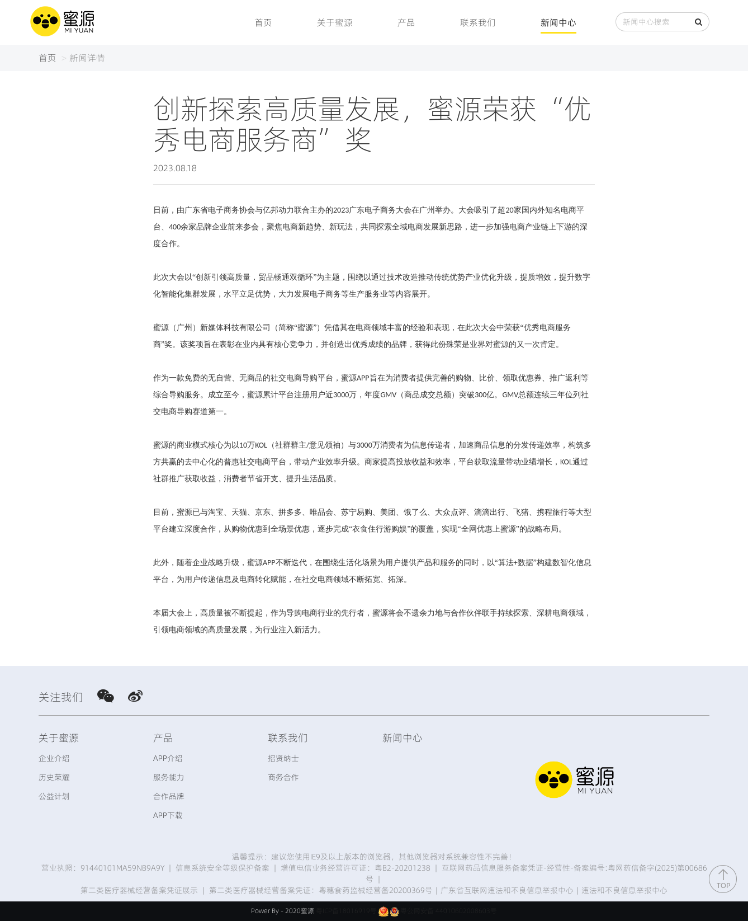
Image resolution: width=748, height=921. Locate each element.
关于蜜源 (335, 22)
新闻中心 (558, 22)
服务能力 (168, 777)
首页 (263, 22)
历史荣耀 (54, 777)
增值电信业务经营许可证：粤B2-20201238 (355, 867)
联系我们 (478, 22)
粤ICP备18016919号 (346, 910)
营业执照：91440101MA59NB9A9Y (102, 867)
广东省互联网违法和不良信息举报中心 (507, 890)
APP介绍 (168, 758)
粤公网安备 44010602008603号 (448, 910)
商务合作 (283, 777)
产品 (406, 22)
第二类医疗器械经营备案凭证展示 (139, 890)
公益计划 (54, 796)
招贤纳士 (283, 758)
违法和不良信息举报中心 (624, 890)
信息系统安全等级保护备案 (222, 867)
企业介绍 (54, 758)
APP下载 (168, 815)
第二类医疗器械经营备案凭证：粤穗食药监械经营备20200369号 (321, 890)
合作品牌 (168, 796)
